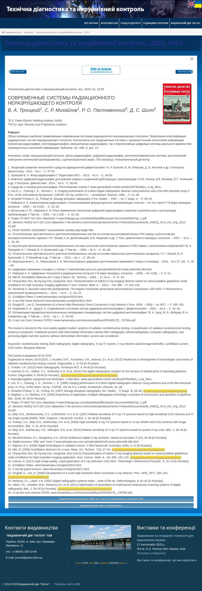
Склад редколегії (130, 23)
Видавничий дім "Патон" (186, 23)
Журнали (28, 32)
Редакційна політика (155, 23)
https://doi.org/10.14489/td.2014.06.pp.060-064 (89, 375)
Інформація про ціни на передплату (101, 505)
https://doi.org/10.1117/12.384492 (28, 476)
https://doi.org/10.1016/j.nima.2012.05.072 (155, 457)
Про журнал (91, 23)
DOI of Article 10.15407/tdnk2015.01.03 (101, 70)
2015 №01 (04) (184, 72)
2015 (87, 32)
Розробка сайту (67, 584)
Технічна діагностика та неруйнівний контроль (59, 32)
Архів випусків (109, 23)
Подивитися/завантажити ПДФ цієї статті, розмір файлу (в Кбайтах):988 (101, 498)
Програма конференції (151, 553)
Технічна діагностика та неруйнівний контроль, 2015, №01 (93, 43)
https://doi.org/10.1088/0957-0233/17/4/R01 (138, 449)
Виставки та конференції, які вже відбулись (167, 560)
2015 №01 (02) (17, 72)
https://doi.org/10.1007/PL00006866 (165, 390)
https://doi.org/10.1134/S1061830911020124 (85, 488)
